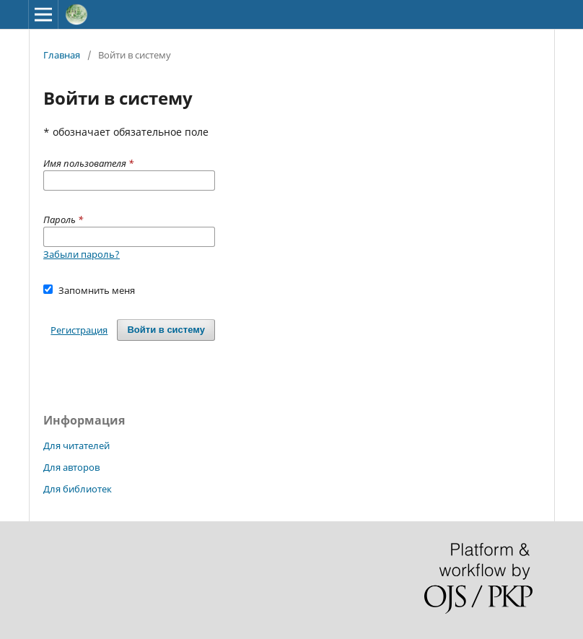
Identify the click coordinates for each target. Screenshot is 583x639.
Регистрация (79, 329)
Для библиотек (77, 488)
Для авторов (71, 467)
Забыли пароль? (81, 254)
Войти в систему (166, 329)
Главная (61, 54)
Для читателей (76, 445)
